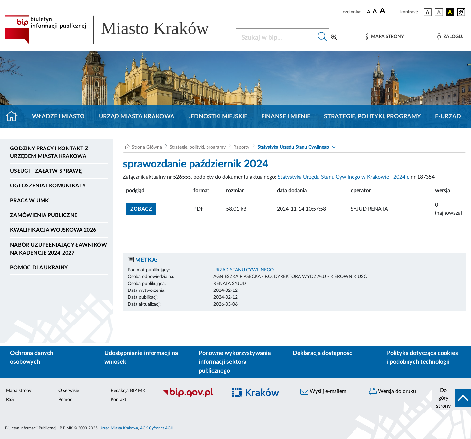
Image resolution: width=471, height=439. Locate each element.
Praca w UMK (29, 200)
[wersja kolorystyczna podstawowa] (428, 12)
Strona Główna (147, 147)
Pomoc (65, 399)
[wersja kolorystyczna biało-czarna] (439, 12)
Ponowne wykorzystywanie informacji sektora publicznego (235, 362)
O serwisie (68, 390)
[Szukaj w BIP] (276, 37)
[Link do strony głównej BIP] (116, 29)
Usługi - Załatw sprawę (46, 171)
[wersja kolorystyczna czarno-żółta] (450, 12)
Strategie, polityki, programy (372, 117)
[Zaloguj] (450, 36)
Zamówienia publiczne (43, 215)
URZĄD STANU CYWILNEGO (243, 270)
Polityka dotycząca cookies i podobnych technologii (422, 357)
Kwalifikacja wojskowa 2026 (53, 230)
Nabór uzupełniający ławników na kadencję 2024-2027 (58, 248)
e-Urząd (448, 117)
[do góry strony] (451, 398)
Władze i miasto (58, 117)
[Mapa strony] (385, 36)
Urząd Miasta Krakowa (136, 117)
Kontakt (118, 399)
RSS (10, 399)
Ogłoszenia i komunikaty (48, 185)
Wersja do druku (392, 391)
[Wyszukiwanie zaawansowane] (334, 37)
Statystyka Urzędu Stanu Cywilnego (293, 147)
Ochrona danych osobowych (31, 357)
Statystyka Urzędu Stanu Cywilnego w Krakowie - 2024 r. (343, 177)
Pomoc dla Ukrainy (39, 267)
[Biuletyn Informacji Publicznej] (191, 396)
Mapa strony (18, 390)
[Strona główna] (14, 117)
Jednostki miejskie (217, 117)
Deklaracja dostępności (323, 353)
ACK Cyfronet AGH (156, 428)
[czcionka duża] (389, 11)
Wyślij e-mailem (323, 391)
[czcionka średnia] (375, 12)
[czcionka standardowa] (368, 12)
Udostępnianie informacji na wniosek (141, 357)
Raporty (241, 147)
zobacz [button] (143, 208)
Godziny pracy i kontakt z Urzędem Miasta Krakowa (49, 152)
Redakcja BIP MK (128, 390)
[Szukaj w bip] (322, 37)
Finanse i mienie (285, 117)
